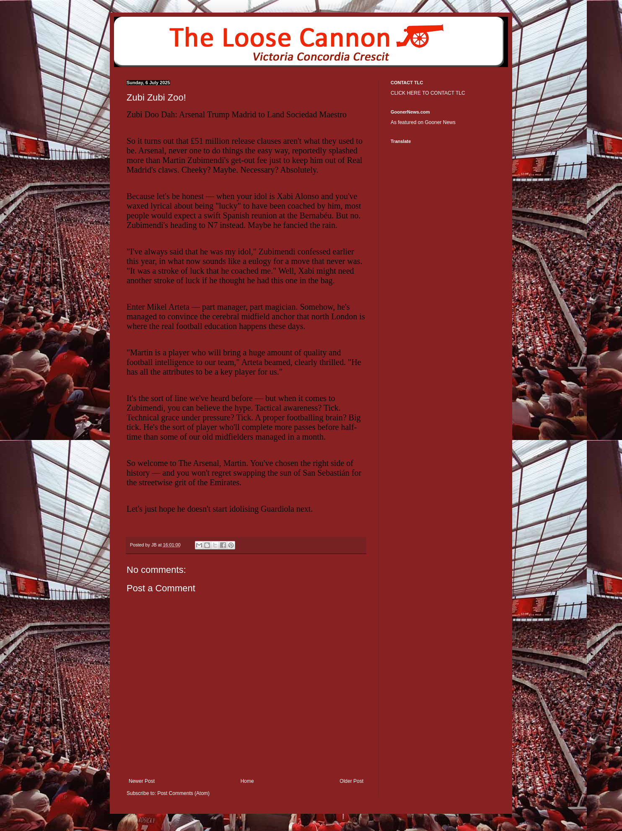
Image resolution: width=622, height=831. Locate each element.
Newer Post (142, 781)
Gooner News (440, 122)
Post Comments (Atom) (183, 793)
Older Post (351, 781)
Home (247, 781)
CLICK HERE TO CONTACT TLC (428, 93)
